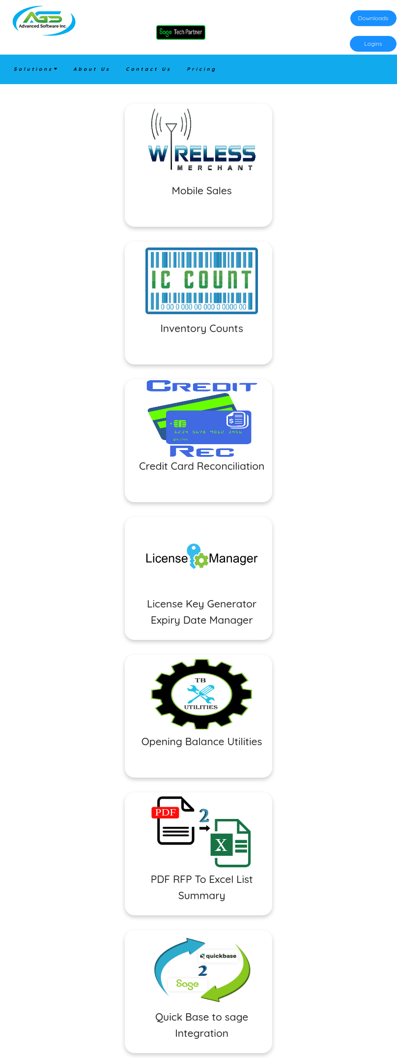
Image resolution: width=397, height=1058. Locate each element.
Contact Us (148, 69)
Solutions (36, 69)
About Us (92, 69)
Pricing (202, 69)
